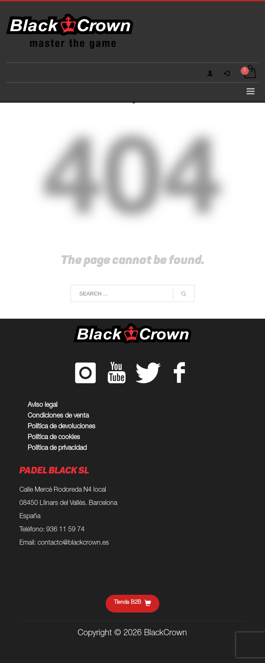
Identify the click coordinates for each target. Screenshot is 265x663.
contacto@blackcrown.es (73, 543)
